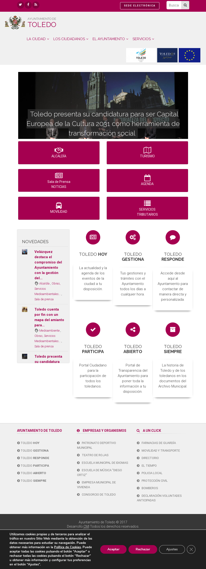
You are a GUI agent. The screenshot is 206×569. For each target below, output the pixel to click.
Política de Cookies (67, 547)
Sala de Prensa (58, 180)
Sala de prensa (44, 299)
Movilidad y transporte (158, 450)
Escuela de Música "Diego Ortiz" (99, 472)
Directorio (148, 458)
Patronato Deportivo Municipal (96, 445)
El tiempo (147, 465)
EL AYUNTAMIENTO (109, 39)
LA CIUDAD (36, 39)
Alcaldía (44, 283)
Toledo (28, 443)
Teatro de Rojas (93, 455)
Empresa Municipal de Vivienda (96, 485)
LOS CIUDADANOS (69, 39)
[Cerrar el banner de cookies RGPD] (191, 549)
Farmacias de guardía (156, 443)
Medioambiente (49, 330)
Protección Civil (152, 480)
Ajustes (172, 549)
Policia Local (149, 473)
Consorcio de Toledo (96, 494)
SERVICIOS (142, 39)
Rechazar (143, 549)
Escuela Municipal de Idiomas (102, 463)
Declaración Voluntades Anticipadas (159, 498)
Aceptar (113, 549)
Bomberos (147, 488)
